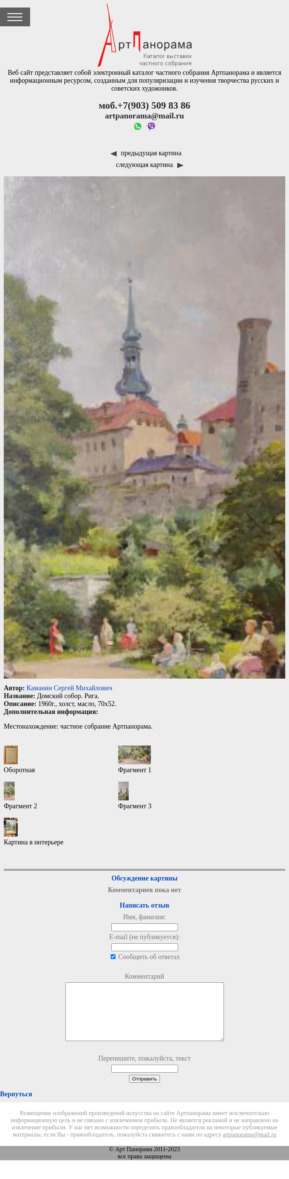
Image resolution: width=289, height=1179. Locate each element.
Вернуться (16, 1105)
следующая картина (150, 164)
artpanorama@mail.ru (249, 1146)
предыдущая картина (145, 153)
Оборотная (19, 760)
